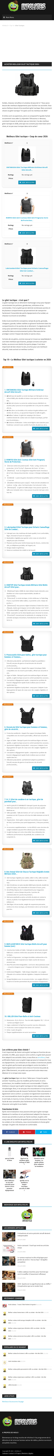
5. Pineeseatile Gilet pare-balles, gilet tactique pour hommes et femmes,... (25, 656)
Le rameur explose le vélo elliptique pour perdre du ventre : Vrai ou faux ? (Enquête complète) (32, 1259)
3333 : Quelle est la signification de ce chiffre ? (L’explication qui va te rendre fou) (34, 1285)
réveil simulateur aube (14, 1361)
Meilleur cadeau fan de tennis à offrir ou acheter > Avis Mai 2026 (25, 1353)
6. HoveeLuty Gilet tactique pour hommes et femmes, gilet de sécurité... (25, 728)
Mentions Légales (27, 1453)
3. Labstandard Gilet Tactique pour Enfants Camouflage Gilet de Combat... (26, 528)
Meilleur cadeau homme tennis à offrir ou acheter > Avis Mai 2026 (25, 1312)
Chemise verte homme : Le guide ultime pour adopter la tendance (39, 1162)
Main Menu (10, 17)
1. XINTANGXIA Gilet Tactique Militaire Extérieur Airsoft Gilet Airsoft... (24, 391)
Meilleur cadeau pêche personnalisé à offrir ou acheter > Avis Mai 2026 (27, 1369)
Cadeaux (5, 1453)
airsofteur (41, 1057)
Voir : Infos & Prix (28, 182)
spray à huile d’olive (9, 1159)
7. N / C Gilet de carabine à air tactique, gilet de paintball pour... (23, 800)
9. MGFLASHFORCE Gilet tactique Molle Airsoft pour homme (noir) (25, 945)
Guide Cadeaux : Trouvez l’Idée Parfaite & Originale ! (22, 1304)
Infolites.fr (5, 25)
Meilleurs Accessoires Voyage (13, 1401)
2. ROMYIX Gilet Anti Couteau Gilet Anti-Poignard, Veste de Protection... (24, 461)
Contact (11, 1453)
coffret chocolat (12, 1385)
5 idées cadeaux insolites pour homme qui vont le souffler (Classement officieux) (32, 1273)
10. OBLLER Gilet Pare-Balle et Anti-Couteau (22, 1016)
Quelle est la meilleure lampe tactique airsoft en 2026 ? (24, 1185)
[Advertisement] (27, 45)
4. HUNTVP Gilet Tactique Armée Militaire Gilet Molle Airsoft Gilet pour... (25, 586)
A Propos (18, 1453)
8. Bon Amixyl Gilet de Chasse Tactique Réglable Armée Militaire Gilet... (26, 873)
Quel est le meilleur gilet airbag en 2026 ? (24, 1161)
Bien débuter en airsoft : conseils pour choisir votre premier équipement (9, 1185)
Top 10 (12, 25)
